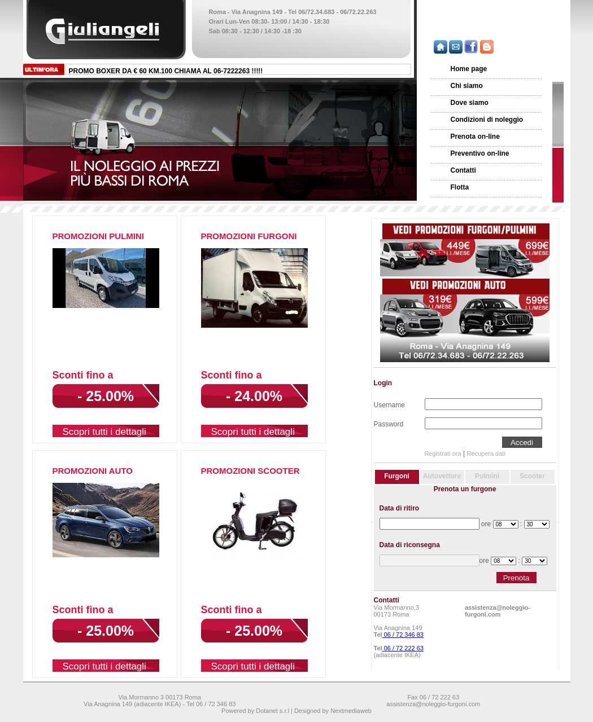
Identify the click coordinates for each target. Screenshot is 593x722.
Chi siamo (467, 86)
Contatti (463, 170)
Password (389, 423)
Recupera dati (485, 453)
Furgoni (396, 476)
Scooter (532, 476)
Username (389, 404)
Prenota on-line (475, 136)
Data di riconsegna (410, 545)
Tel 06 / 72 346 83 (211, 704)
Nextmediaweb (351, 710)
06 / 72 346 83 (403, 634)
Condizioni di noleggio (487, 120)
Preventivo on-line (480, 153)
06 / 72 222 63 (403, 648)
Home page (469, 69)
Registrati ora (442, 453)
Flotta (460, 187)
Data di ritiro (400, 508)
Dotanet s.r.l (272, 710)
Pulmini (487, 476)
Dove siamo (470, 103)
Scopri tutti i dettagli (104, 431)
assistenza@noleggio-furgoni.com (497, 611)
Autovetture (442, 476)
